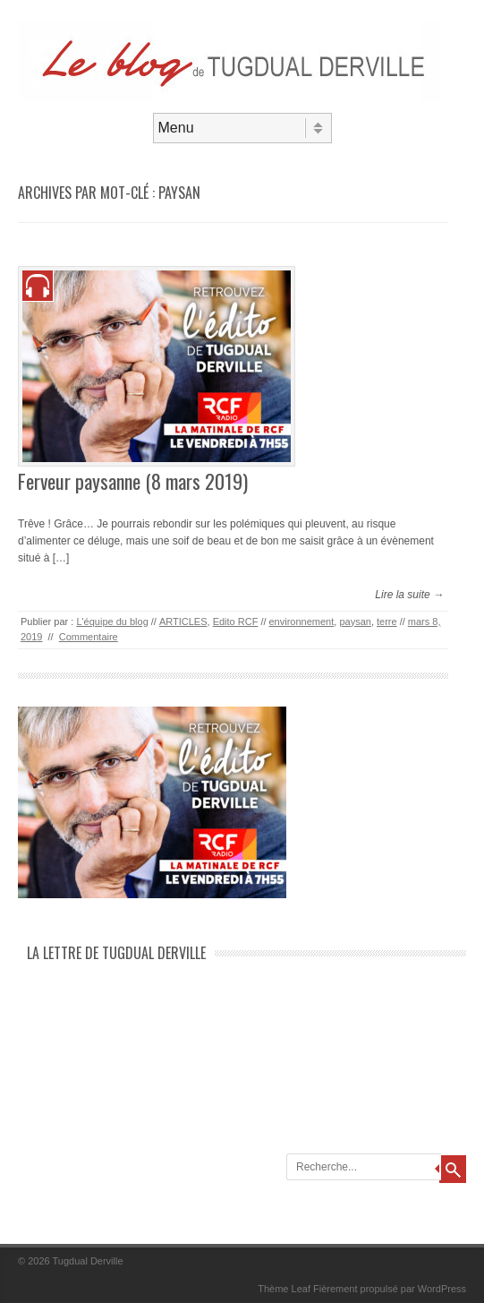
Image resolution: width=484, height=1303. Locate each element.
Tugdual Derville (88, 1261)
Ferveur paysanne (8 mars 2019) (133, 481)
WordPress (442, 1288)
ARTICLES (183, 621)
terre (387, 621)
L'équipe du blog (112, 621)
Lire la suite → (409, 594)
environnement (302, 621)
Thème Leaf (284, 1288)
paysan (354, 621)
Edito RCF (236, 621)
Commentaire (88, 636)
